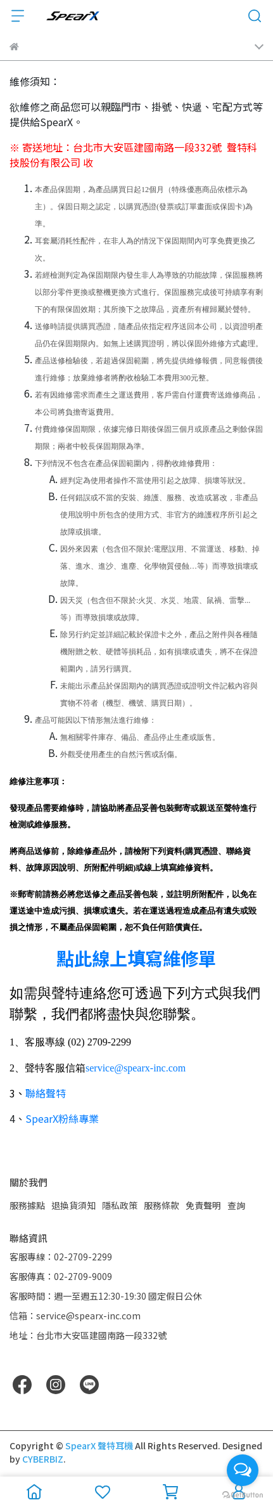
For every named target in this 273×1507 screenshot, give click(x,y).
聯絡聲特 (45, 1093)
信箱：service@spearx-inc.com (75, 1315)
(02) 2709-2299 (99, 1042)
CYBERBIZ (42, 1458)
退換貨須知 (73, 1205)
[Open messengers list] (242, 1470)
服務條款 (161, 1205)
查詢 (236, 1205)
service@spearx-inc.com (136, 1068)
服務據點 (27, 1205)
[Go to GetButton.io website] (242, 1494)
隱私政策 (119, 1205)
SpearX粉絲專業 (62, 1118)
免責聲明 (203, 1205)
